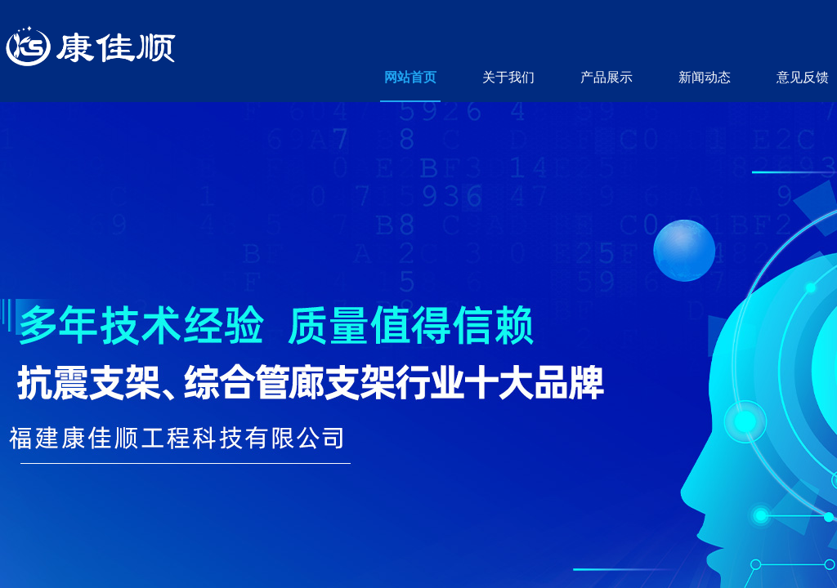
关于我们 (508, 77)
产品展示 (606, 77)
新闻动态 (704, 77)
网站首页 (410, 77)
